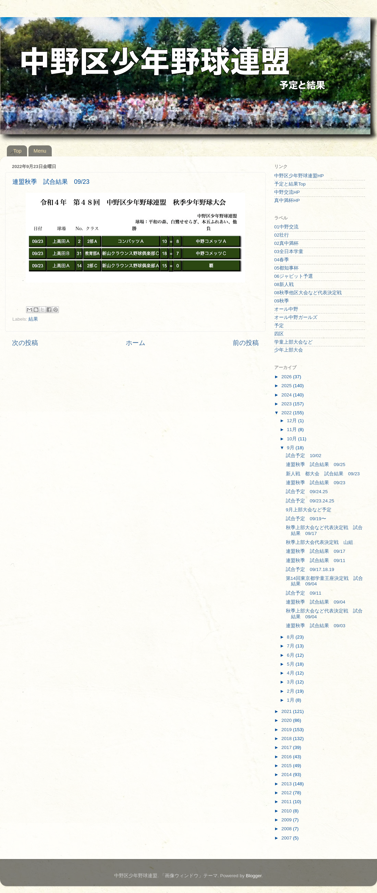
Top (17, 151)
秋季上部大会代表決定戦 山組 (319, 542)
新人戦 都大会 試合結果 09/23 (323, 473)
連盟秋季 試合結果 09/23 (315, 482)
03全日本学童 (288, 251)
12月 (292, 420)
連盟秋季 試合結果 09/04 (315, 602)
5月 (291, 664)
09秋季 (281, 300)
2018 (287, 738)
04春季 (281, 259)
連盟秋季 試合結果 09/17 (315, 551)
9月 (291, 447)
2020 (287, 720)
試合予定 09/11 (303, 593)
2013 (287, 783)
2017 (287, 747)
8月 (291, 637)
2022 (287, 412)
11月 (292, 429)
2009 (287, 819)
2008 (287, 828)
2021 (287, 711)
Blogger (254, 875)
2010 (287, 810)
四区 (279, 333)
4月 (291, 673)
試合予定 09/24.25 (307, 491)
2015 (287, 765)
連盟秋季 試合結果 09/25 (315, 464)
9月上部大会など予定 (309, 509)
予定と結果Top (290, 184)
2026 (287, 376)
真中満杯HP (287, 200)
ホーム (135, 342)
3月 (291, 681)
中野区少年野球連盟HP (299, 175)
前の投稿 (246, 342)
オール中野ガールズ (295, 317)
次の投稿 (25, 342)
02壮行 (281, 235)
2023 (287, 403)
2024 (287, 394)
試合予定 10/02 (303, 455)
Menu (40, 151)
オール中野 (286, 309)
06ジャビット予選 (293, 276)
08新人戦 (284, 284)
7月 (291, 645)
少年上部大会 (288, 350)
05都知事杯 (286, 268)
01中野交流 (286, 226)
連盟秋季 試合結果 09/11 (315, 560)
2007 (287, 838)
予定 (279, 325)
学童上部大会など (293, 342)
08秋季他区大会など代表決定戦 (308, 292)
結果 (33, 319)
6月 (291, 655)
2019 (287, 729)
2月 (291, 691)
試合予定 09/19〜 (306, 518)
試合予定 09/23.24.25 (310, 500)
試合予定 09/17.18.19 (310, 569)
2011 (287, 801)
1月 (291, 700)
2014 (287, 774)
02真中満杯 (286, 243)
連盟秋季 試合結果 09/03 (315, 625)
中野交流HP (287, 192)
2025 (287, 385)
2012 (287, 792)
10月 (292, 438)
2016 (287, 756)
